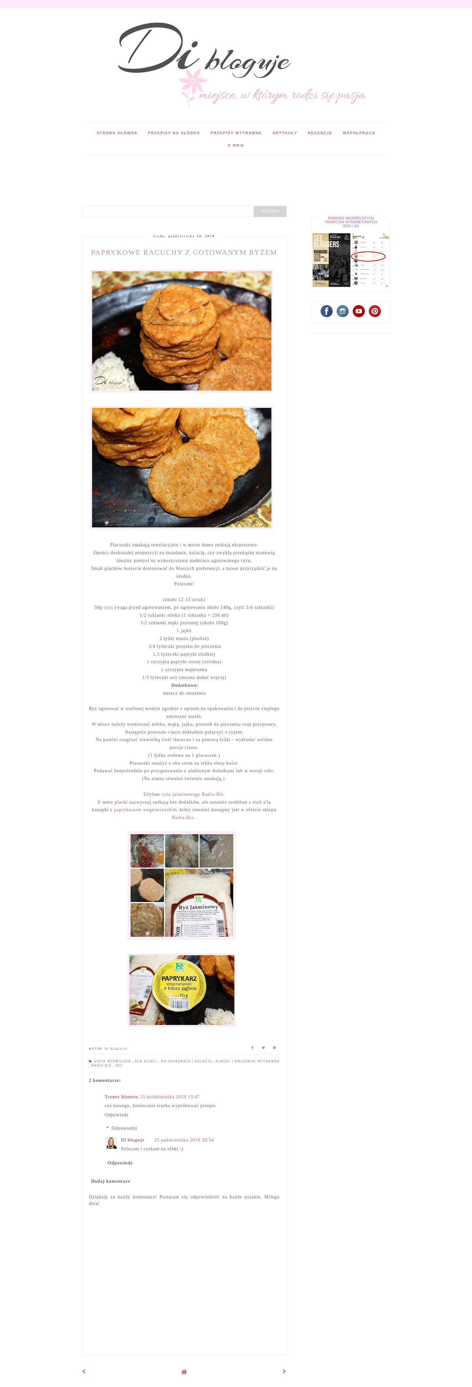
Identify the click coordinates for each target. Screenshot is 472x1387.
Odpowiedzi (124, 1128)
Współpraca (359, 133)
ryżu (108, 607)
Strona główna (117, 133)
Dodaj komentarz (110, 1181)
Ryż (119, 1065)
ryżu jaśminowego (181, 794)
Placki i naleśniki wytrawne (248, 1061)
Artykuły (284, 133)
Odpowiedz (117, 1114)
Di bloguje (133, 1140)
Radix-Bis (213, 794)
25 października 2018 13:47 (170, 1096)
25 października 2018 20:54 (184, 1140)
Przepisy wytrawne (236, 133)
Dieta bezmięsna (113, 1061)
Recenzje (320, 133)
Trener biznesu (121, 1096)
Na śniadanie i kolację (187, 1061)
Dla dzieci (147, 1061)
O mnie (235, 145)
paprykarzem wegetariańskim (145, 809)
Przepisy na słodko (174, 133)
